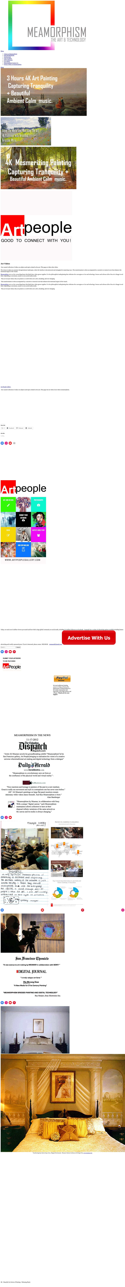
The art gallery (8, 58)
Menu (2, 51)
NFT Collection (8, 60)
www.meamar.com (87, 1153)
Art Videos (7, 61)
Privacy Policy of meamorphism (12, 64)
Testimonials (7, 57)
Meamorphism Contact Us (11, 63)
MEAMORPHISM (9, 55)
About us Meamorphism (10, 54)
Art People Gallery (6, 387)
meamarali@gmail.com (55, 644)
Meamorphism (4, 274)
